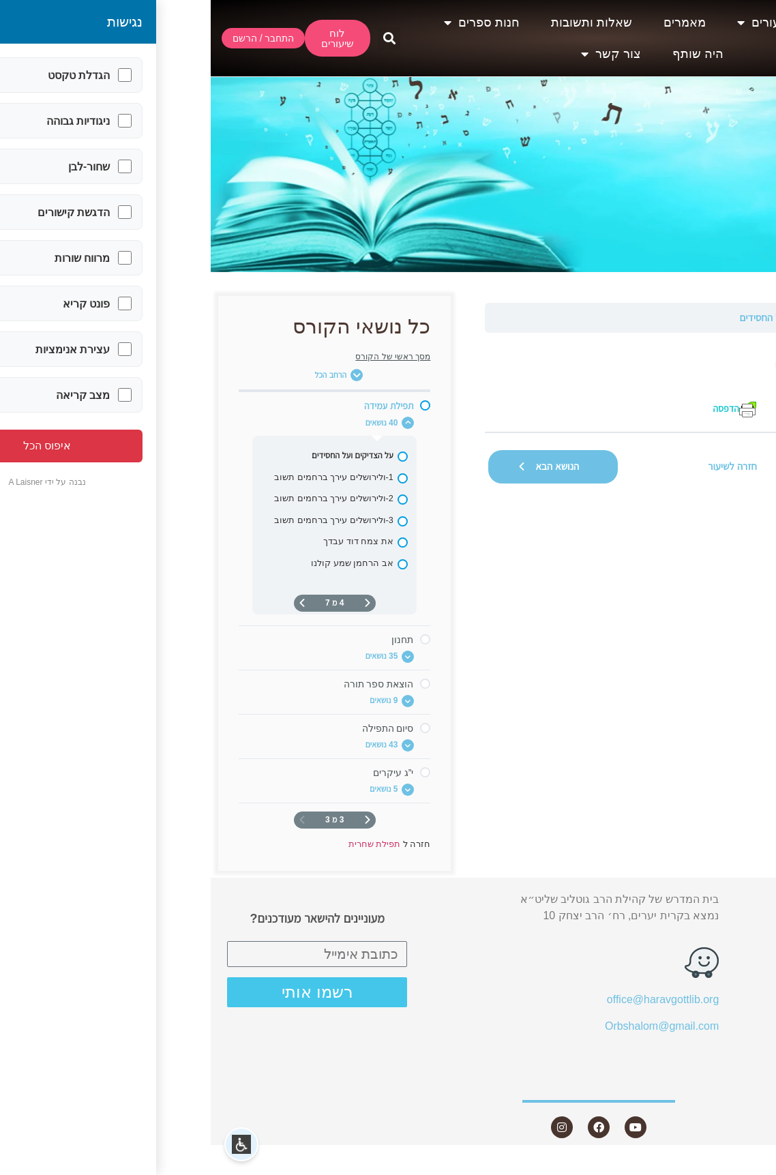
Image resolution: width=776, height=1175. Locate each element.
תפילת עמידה (664, 317)
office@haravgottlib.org (452, 999)
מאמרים (474, 22)
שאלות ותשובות (380, 22)
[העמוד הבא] (91, 603)
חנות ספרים (271, 22)
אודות (634, 22)
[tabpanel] (521, 382)
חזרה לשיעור (521, 466)
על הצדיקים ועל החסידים (577, 317)
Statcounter (748, 1166)
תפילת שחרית (729, 317)
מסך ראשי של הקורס (182, 356)
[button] (178, 38)
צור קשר (400, 54)
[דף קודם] (157, 603)
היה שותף (487, 54)
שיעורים (553, 22)
